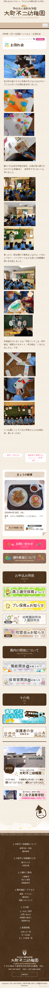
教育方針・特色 (26, 848)
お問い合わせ (26, 914)
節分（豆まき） (13, 455)
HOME (5, 34)
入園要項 (25, 877)
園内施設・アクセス (25, 890)
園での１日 (25, 862)
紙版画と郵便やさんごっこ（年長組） (36, 457)
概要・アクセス (26, 894)
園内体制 (25, 851)
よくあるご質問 (26, 911)
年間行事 (25, 866)
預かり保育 (25, 880)
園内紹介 (25, 897)
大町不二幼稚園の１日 (26, 858)
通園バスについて (26, 900)
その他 (26, 907)
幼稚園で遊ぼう (26, 918)
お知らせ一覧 (26, 932)
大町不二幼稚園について (25, 844)
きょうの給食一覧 (26, 938)
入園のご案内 (26, 872)
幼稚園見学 (25, 883)
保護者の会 (25, 921)
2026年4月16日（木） (15, 512)
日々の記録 (16, 34)
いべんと (27, 34)
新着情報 (26, 927)
